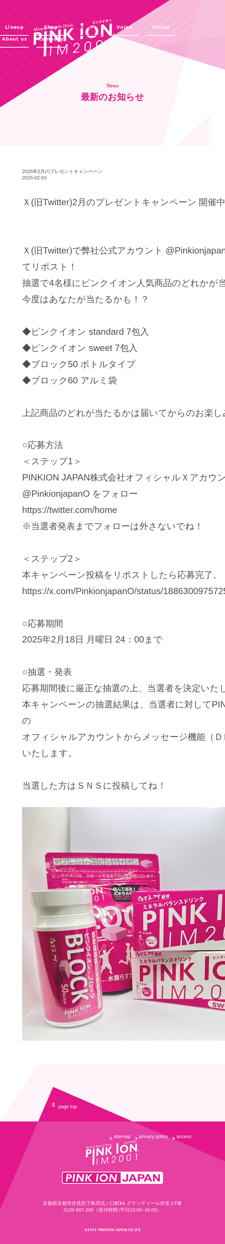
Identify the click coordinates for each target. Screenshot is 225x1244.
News (87, 27)
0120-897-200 (79, 1210)
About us (14, 39)
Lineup (14, 27)
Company (51, 39)
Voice (124, 27)
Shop (51, 27)
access (184, 1136)
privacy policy (153, 1136)
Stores (161, 27)
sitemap (122, 1136)
